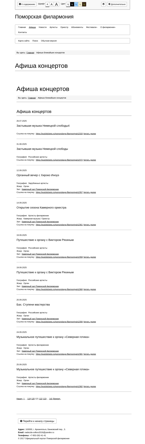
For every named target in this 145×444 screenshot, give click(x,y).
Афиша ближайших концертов (50, 52)
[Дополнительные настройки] (103, 4)
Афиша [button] (32, 27)
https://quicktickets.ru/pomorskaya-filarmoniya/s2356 (59, 322)
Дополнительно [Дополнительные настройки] (117, 4)
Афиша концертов (41, 65)
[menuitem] (22, 27)
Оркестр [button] (64, 27)
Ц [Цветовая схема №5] (84, 4)
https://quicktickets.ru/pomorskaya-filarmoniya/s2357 (59, 192)
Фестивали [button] (91, 27)
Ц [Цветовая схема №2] (72, 4)
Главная (30, 52)
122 (40, 399)
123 (44, 399)
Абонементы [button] (77, 27)
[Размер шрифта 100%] (47, 4)
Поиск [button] (35, 41)
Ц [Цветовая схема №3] (76, 4)
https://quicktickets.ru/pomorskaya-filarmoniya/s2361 (59, 225)
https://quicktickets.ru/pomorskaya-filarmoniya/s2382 (59, 386)
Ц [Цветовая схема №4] (80, 4)
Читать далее (89, 134)
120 (33, 399)
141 (51, 399)
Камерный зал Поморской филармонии (40, 189)
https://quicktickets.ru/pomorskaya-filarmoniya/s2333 (59, 134)
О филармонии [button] (108, 27)
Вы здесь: (22, 98)
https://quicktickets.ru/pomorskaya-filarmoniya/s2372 (59, 160)
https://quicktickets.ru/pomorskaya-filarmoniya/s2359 (59, 257)
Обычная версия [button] (49, 41)
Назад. (20, 399)
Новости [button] (42, 27)
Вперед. (57, 399)
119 (29, 399)
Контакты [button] (22, 32)
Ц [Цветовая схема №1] (68, 4)
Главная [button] (22, 27)
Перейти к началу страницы (37, 421)
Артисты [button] (53, 27)
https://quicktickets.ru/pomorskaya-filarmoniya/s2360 (59, 289)
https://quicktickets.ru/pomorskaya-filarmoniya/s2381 (59, 354)
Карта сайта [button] (23, 41)
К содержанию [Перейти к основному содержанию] (27, 4)
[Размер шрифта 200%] (56, 4)
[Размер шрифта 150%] (51, 4)
